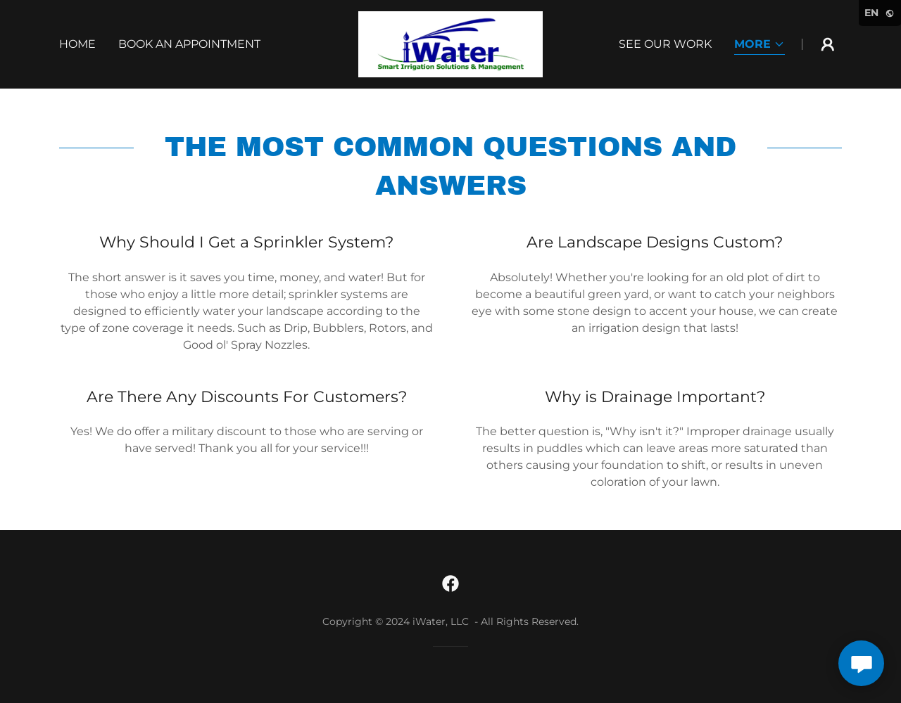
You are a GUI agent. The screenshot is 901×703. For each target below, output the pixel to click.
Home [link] (77, 44)
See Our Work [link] (665, 44)
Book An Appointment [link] (189, 44)
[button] (759, 45)
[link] (450, 43)
